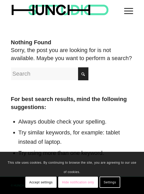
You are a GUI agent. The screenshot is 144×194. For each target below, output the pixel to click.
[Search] (49, 73)
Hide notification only (78, 182)
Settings (110, 182)
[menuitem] (126, 10)
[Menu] (126, 10)
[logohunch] (60, 10)
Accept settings (40, 182)
